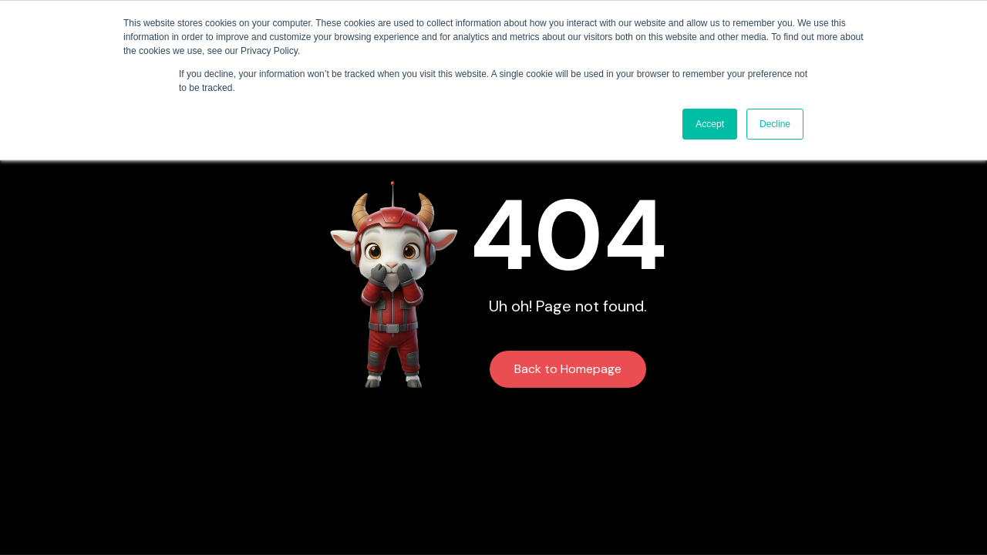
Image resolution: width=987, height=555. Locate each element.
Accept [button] (710, 124)
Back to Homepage (568, 369)
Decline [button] (775, 124)
